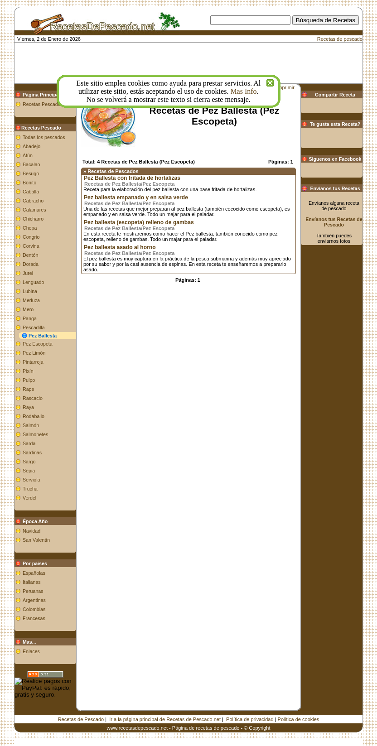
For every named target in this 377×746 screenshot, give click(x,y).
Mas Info (243, 91)
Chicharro (33, 218)
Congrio (31, 237)
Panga (30, 318)
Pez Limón (34, 353)
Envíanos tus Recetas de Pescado (333, 222)
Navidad (31, 531)
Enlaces (31, 651)
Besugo (31, 173)
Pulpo (29, 380)
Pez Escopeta (38, 344)
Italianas (32, 582)
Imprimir (285, 87)
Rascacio (33, 398)
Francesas (34, 618)
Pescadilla (34, 327)
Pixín (28, 371)
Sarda (29, 443)
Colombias (34, 609)
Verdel (29, 498)
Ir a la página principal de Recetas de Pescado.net (165, 719)
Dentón (30, 255)
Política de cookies (298, 719)
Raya (28, 407)
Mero (28, 309)
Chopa (30, 228)
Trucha (30, 488)
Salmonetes (35, 434)
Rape (28, 389)
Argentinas (34, 600)
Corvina (31, 246)
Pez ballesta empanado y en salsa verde (136, 197)
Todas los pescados (44, 137)
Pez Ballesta (43, 335)
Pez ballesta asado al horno (120, 247)
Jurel (28, 273)
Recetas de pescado (339, 39)
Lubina (30, 291)
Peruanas (33, 591)
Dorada (31, 264)
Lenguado (33, 282)
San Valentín (36, 540)
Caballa (31, 191)
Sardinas (32, 452)
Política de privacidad (250, 719)
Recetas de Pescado (81, 719)
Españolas (34, 573)
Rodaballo (33, 416)
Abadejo (31, 146)
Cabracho (33, 200)
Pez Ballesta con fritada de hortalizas (132, 178)
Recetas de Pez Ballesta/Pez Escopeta (129, 184)
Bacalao (31, 164)
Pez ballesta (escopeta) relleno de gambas (139, 222)
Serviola (31, 479)
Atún (28, 155)
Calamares (34, 209)
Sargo (29, 461)
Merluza (31, 300)
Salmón (31, 425)
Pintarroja (33, 362)
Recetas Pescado (42, 104)
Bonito (29, 182)
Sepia (29, 470)
